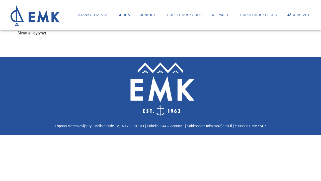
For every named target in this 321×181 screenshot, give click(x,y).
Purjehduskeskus (258, 15)
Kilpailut (221, 15)
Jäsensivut (298, 15)
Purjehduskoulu (184, 15)
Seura (124, 15)
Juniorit (148, 15)
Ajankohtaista (93, 15)
